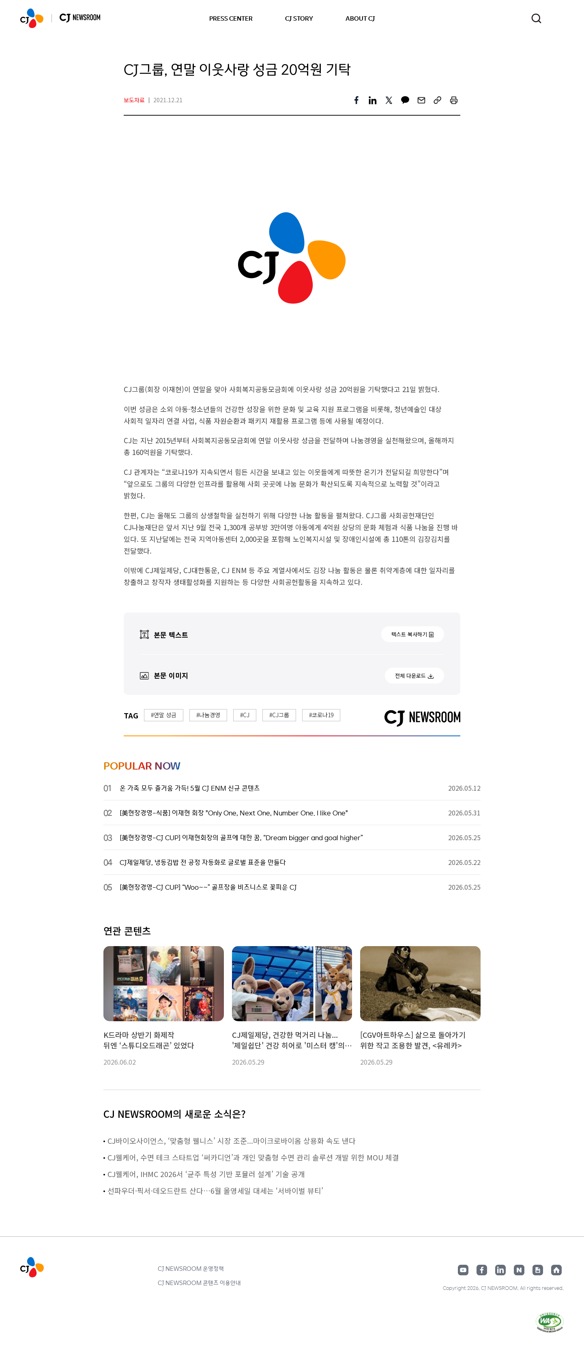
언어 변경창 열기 (559, 18)
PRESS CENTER (231, 18)
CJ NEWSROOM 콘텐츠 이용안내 (199, 1283)
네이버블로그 (519, 1270)
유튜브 (463, 1270)
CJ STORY (299, 18)
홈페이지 (556, 1270)
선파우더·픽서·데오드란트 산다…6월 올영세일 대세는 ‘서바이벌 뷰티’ (215, 1190)
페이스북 (481, 1270)
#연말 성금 (163, 715)
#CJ (244, 715)
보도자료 (134, 100)
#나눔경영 (208, 715)
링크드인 (500, 1270)
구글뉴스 (537, 1270)
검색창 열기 (536, 18)
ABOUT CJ (360, 18)
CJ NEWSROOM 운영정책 (191, 1268)
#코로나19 (321, 715)
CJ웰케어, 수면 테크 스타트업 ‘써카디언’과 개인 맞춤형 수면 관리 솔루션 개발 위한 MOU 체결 (253, 1157)
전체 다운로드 (410, 675)
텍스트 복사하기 (409, 634)
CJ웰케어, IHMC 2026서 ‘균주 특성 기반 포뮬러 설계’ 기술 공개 (206, 1174)
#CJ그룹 (279, 715)
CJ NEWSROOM (31, 18)
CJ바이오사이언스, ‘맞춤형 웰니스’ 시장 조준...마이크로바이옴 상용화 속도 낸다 (231, 1140)
